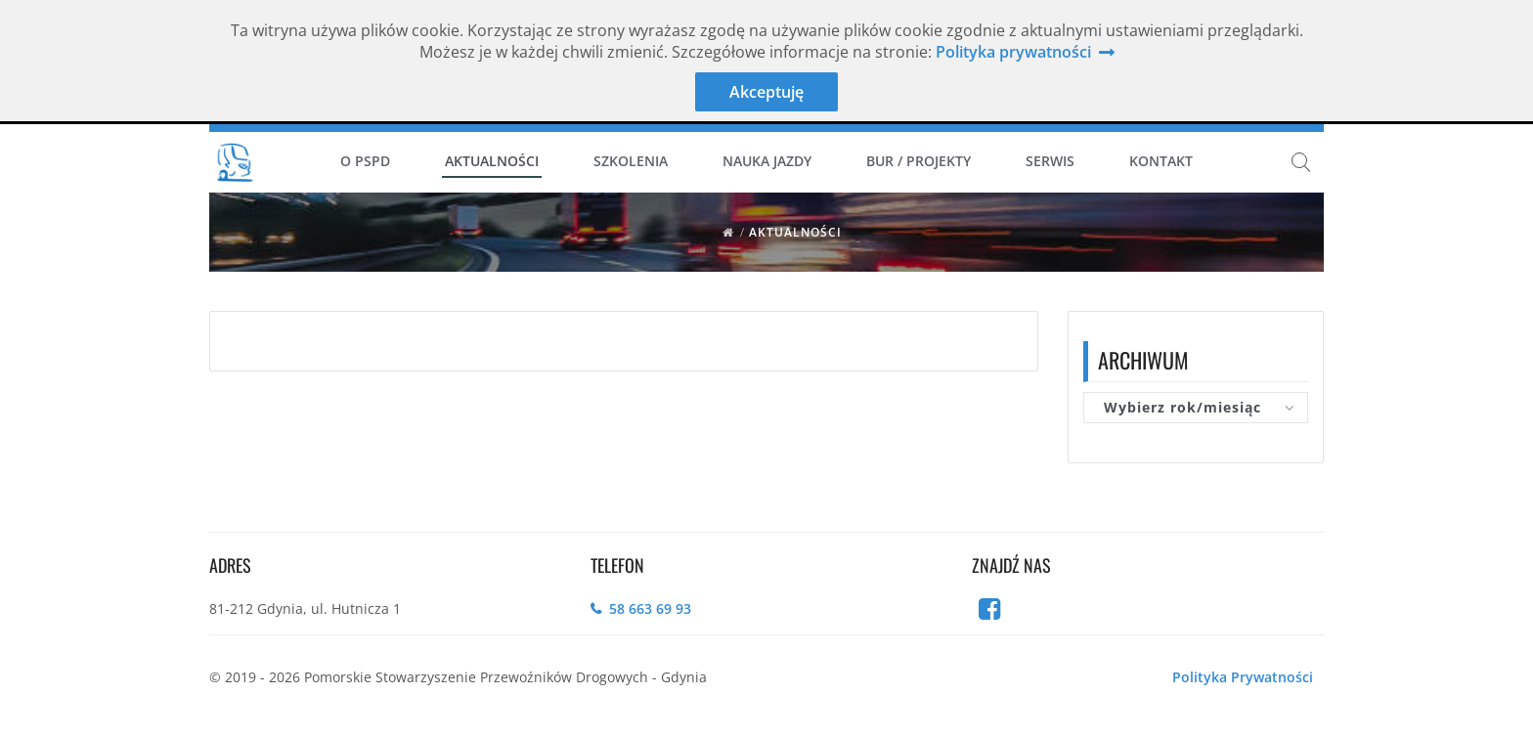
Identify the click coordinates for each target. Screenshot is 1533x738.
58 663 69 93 (650, 608)
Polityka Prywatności (1242, 677)
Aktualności (492, 161)
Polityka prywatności (1013, 52)
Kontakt (1161, 161)
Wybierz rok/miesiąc (1182, 407)
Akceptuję (766, 92)
